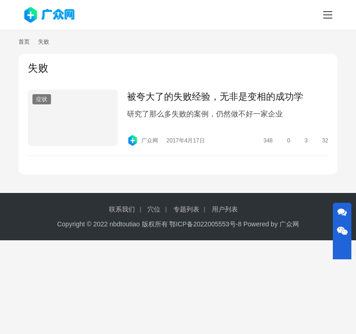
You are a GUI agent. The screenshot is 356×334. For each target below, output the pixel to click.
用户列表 (225, 209)
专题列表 (186, 209)
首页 (24, 42)
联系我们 (122, 209)
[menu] (327, 14)
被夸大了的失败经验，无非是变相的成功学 (215, 96)
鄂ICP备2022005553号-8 (205, 224)
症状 (41, 99)
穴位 (153, 209)
